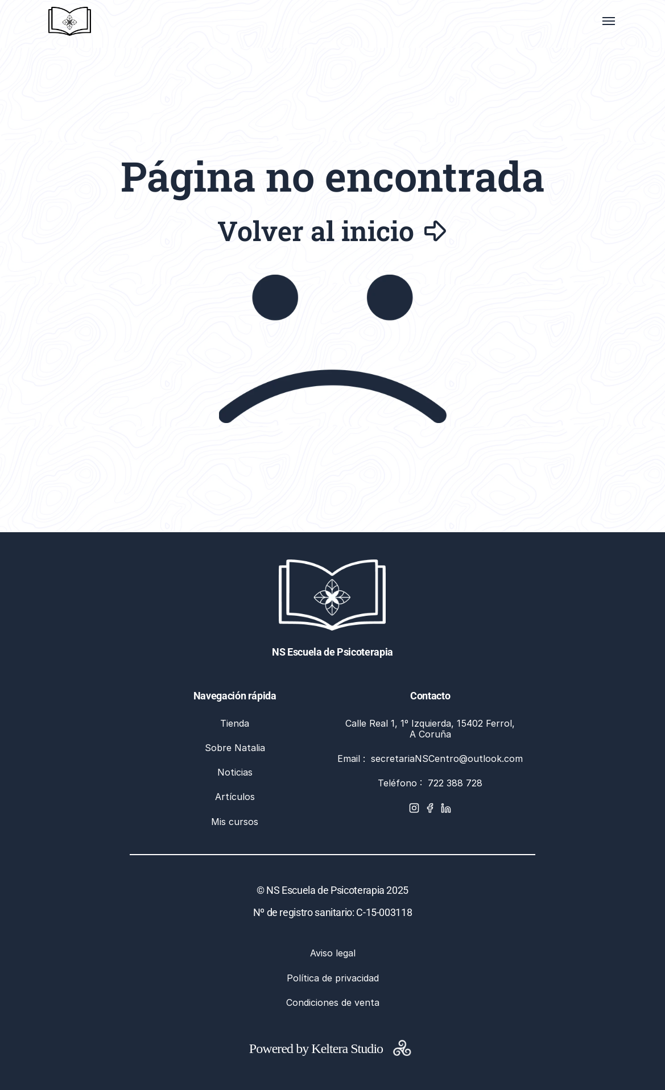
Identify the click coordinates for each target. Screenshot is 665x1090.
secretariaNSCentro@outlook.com (447, 758)
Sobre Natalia (235, 747)
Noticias (235, 772)
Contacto (430, 696)
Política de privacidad (333, 978)
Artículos (235, 796)
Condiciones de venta (332, 1002)
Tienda (234, 723)
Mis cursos (234, 821)
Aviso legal (333, 953)
